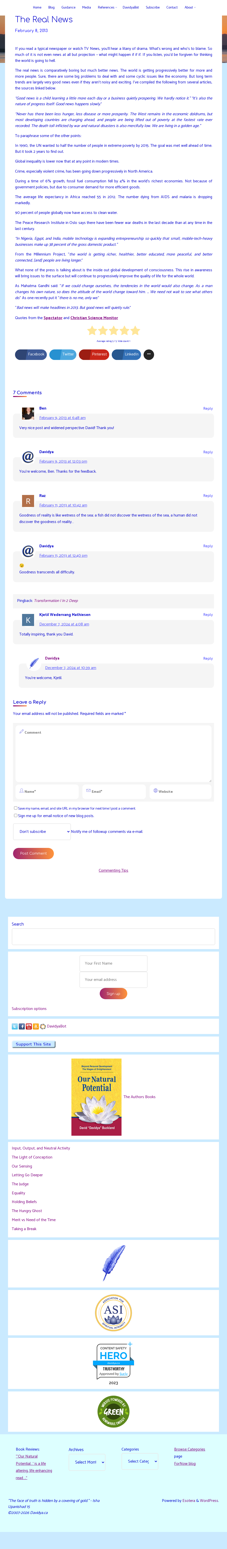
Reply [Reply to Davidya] (208, 461)
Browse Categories (190, 1464)
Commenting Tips (113, 883)
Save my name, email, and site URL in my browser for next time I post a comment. (78, 820)
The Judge (20, 1198)
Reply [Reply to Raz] (208, 505)
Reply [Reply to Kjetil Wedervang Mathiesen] (208, 625)
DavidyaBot (57, 1040)
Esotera (188, 1517)
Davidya (53, 669)
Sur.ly (124, 1388)
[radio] (92, 339)
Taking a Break (24, 1243)
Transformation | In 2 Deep (57, 611)
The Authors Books (139, 1111)
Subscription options (29, 1022)
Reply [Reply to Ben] (208, 417)
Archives (76, 1464)
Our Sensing (22, 1180)
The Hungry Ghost (27, 1225)
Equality (18, 1207)
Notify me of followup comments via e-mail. (78, 843)
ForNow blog (185, 1479)
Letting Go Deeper (27, 1189)
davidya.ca (113, 1377)
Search (18, 937)
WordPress (209, 1517)
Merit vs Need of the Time (34, 1234)
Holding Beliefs (24, 1216)
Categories (131, 1464)
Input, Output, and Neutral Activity (41, 1162)
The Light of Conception (32, 1172)
